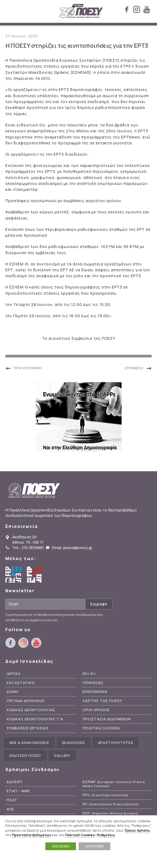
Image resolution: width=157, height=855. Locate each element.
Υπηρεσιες (93, 683)
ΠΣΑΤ (12, 800)
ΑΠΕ (10, 809)
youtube (147, 9)
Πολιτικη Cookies (101, 728)
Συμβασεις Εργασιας (28, 728)
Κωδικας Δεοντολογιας (31, 710)
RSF (110, 813)
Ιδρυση (13, 674)
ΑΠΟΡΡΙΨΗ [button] (94, 846)
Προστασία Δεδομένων (31, 834)
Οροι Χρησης (96, 710)
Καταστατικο (21, 683)
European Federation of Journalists (13, 575)
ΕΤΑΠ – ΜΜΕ (18, 791)
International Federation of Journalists (35, 575)
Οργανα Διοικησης (26, 701)
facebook (127, 9)
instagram (137, 9)
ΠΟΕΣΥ (81, 11)
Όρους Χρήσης (137, 830)
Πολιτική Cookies (80, 834)
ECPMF (114, 784)
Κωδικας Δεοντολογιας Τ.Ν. (35, 719)
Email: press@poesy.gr (72, 547)
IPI (110, 804)
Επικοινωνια (95, 692)
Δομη (12, 692)
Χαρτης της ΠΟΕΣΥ (102, 701)
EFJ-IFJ (89, 674)
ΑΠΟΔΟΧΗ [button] (60, 846)
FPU (106, 795)
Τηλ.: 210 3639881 (27, 547)
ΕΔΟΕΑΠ (14, 782)
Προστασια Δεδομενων (107, 719)
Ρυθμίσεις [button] (106, 834)
